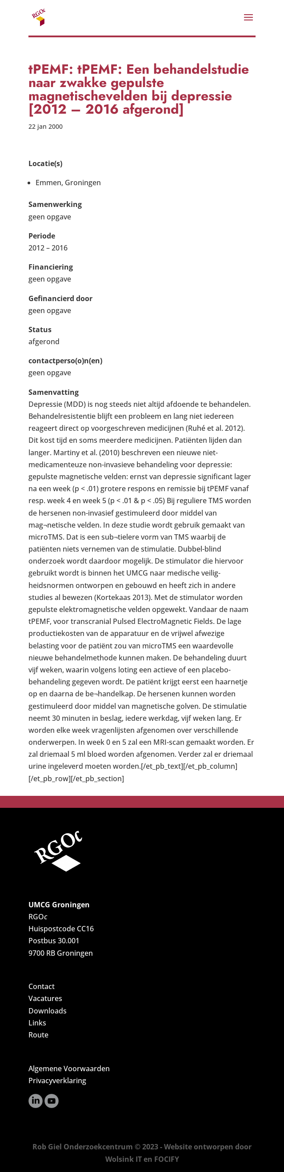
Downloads (47, 1011)
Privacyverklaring (57, 1080)
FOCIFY (166, 1159)
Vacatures (45, 998)
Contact (41, 986)
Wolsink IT (123, 1159)
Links (37, 1023)
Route (38, 1035)
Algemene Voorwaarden (69, 1068)
